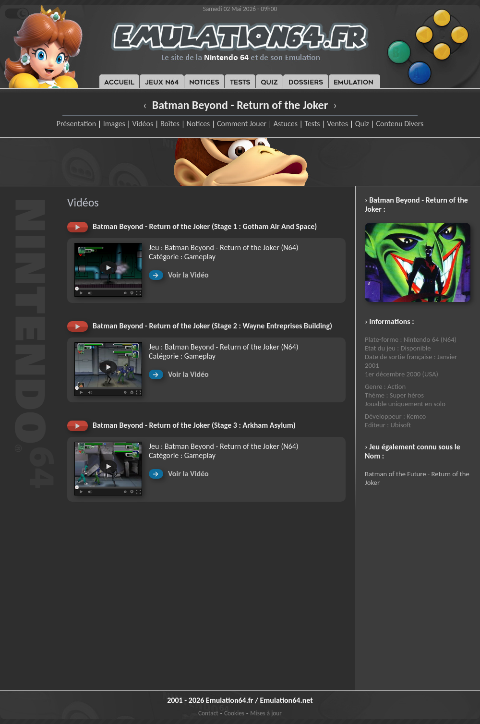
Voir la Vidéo (188, 274)
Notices (198, 123)
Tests (312, 123)
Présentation (76, 123)
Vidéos (142, 123)
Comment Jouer (241, 123)
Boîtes (170, 123)
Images (114, 123)
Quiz (362, 123)
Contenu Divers (399, 123)
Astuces (286, 123)
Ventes (337, 123)
